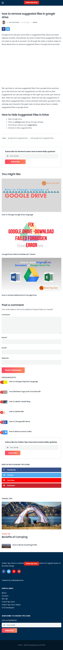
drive (35, 22)
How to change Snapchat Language (23, 381)
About (4, 593)
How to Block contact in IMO (20, 431)
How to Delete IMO (16, 411)
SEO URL (5, 599)
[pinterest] (19, 571)
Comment (6, 315)
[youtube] (14, 571)
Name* (4, 337)
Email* (4, 348)
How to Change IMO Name (19, 421)
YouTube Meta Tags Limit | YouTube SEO (25, 391)
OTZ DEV (42, 645)
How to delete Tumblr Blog (19, 401)
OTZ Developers (8, 608)
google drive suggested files (18, 138)
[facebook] (4, 29)
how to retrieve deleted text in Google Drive (19, 295)
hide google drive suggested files (41, 138)
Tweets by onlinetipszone (12, 580)
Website (5, 358)
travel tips (6, 534)
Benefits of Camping (15, 537)
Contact (5, 596)
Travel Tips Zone (8, 602)
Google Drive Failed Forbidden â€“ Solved (18, 254)
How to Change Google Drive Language (17, 215)
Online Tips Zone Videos (11, 605)
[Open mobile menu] (3, 3)
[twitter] (8, 29)
